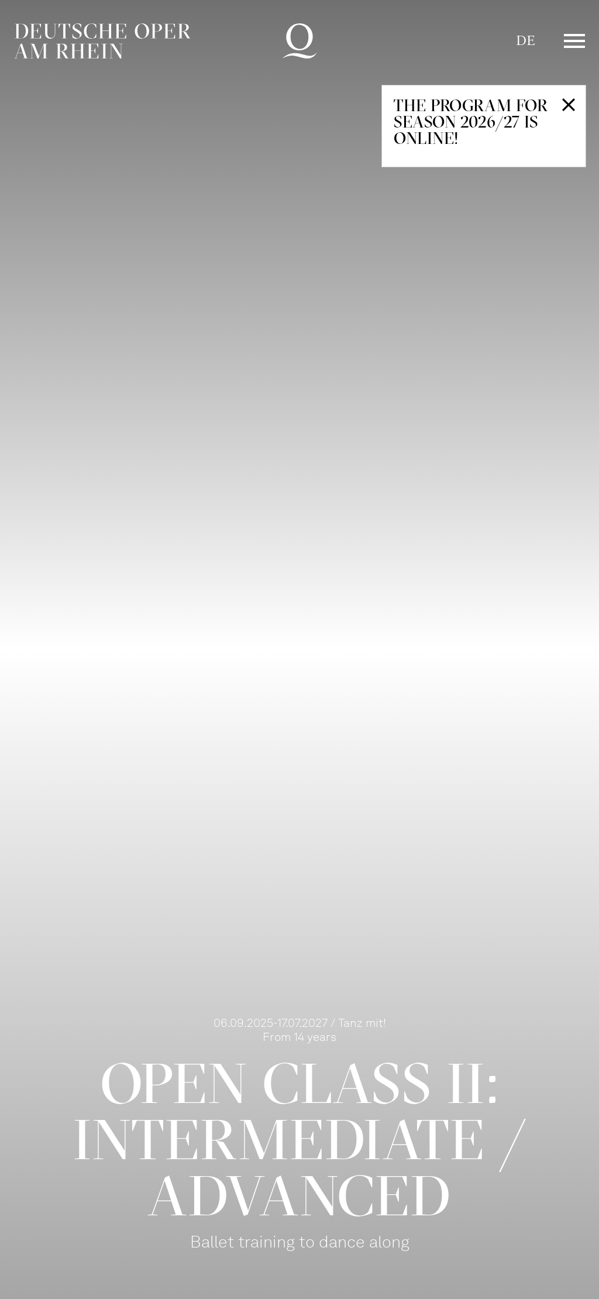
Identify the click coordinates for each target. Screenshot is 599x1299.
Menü (574, 41)
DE (525, 40)
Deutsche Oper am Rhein (102, 41)
